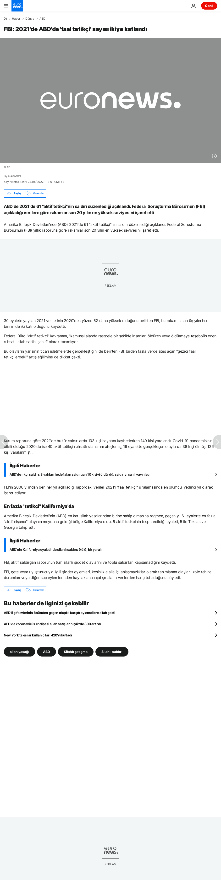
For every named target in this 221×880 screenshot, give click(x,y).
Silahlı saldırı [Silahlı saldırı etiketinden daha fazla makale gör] (111, 651)
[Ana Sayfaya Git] (17, 5)
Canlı (209, 6)
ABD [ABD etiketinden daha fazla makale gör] (46, 651)
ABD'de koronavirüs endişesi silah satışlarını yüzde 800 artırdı (52, 624)
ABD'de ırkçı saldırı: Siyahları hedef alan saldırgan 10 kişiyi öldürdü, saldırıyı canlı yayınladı (80, 474)
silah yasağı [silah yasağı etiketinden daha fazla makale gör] (19, 651)
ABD (42, 18)
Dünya (29, 18)
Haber (16, 18)
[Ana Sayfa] (5, 18)
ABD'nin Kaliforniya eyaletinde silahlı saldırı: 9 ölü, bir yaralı (56, 549)
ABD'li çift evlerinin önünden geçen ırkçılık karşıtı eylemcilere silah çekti (59, 613)
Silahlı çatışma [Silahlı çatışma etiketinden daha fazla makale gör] (76, 651)
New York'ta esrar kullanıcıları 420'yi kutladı (38, 635)
